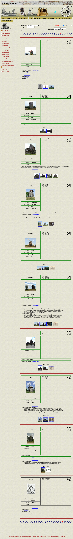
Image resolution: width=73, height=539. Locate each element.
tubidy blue (26, 510)
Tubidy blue (26, 77)
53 (70, 34)
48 (60, 34)
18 (50, 33)
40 (44, 34)
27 (69, 33)
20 (54, 33)
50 (64, 34)
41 (46, 34)
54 (46, 36)
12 (38, 33)
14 (42, 33)
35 (33, 34)
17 (48, 33)
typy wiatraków (6, 33)
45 (54, 34)
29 (21, 34)
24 (63, 33)
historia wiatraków (7, 31)
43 (50, 34)
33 (29, 34)
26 (67, 33)
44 (52, 34)
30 (23, 34)
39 (42, 34)
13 (40, 33)
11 (36, 33)
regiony (4, 66)
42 (48, 34)
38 (39, 34)
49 (62, 34)
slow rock (28, 75)
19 (52, 33)
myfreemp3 (26, 72)
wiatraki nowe (5, 71)
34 (31, 34)
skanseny (4, 69)
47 (58, 34)
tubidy (29, 72)
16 (46, 33)
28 (71, 33)
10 (34, 33)
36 (35, 34)
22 (58, 33)
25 (65, 33)
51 (66, 34)
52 (68, 34)
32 (27, 34)
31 (25, 34)
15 (44, 33)
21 (56, 33)
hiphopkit (25, 75)
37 (37, 34)
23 (61, 33)
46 (56, 34)
